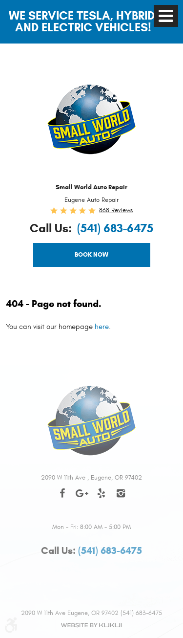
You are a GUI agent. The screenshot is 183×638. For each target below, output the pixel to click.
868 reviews (116, 210)
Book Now (91, 255)
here (102, 327)
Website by (91, 625)
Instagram (121, 498)
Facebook (62, 498)
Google (82, 498)
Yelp (101, 498)
